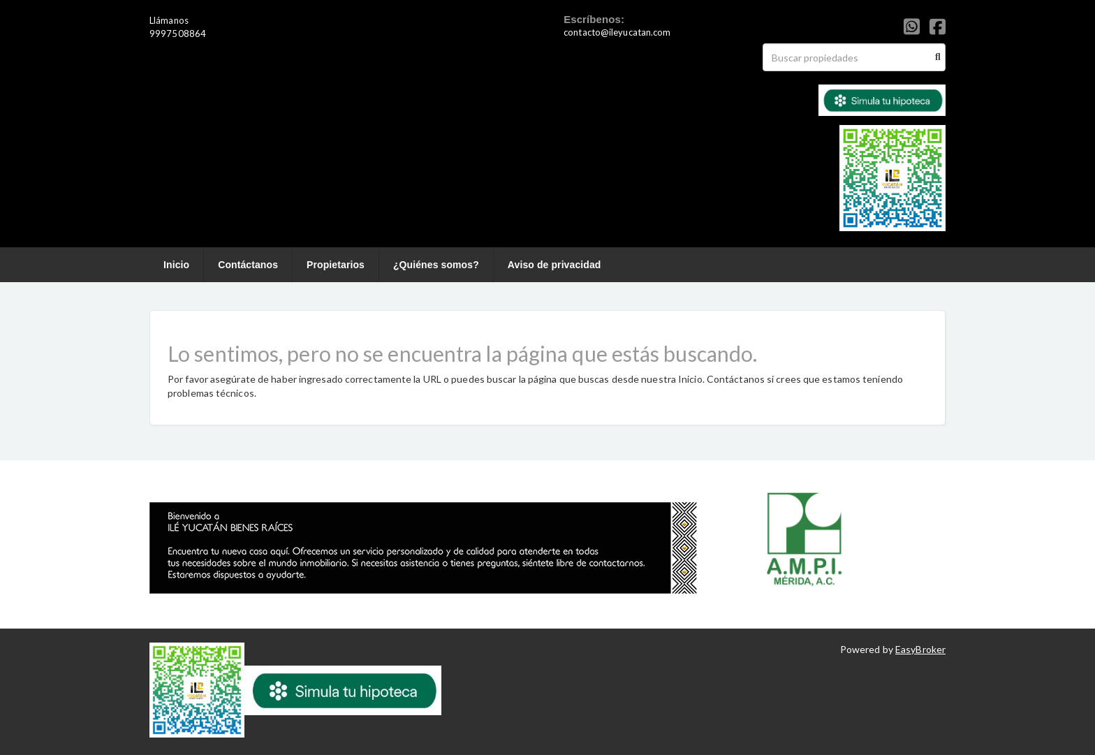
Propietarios (336, 264)
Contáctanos (248, 264)
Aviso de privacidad (554, 264)
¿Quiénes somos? (436, 264)
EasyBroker (920, 649)
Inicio (176, 264)
